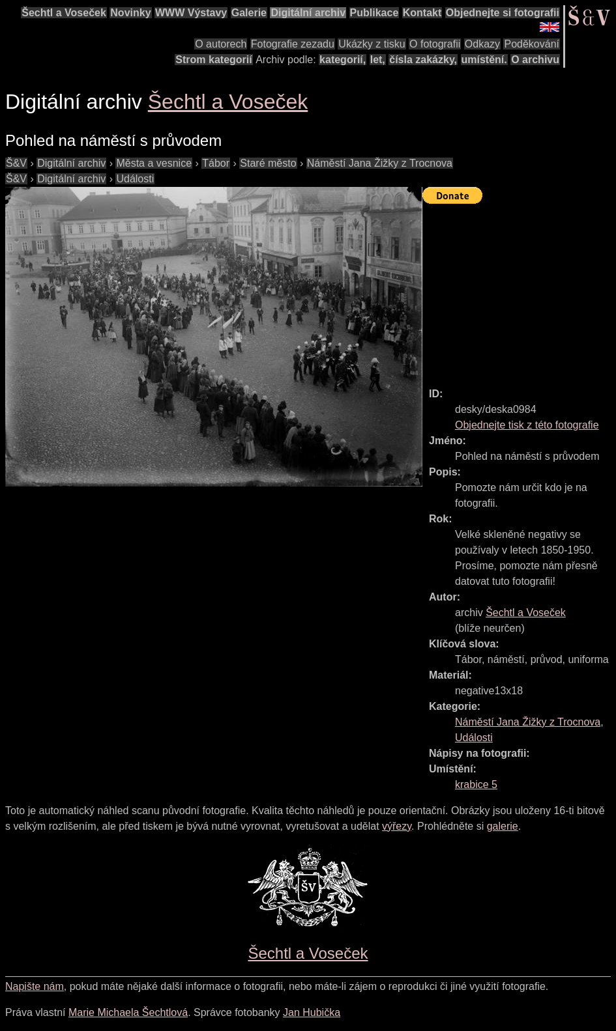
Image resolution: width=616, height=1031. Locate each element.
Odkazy (482, 43)
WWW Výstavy (191, 12)
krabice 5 (476, 784)
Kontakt (422, 12)
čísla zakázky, (423, 59)
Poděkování (531, 43)
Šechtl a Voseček (64, 12)
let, (377, 59)
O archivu (535, 59)
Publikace (374, 12)
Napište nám (34, 986)
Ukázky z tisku (371, 43)
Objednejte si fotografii (502, 12)
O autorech (220, 43)
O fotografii (434, 43)
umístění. (484, 59)
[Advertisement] (519, 289)
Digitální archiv (308, 12)
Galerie (249, 12)
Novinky (130, 12)
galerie (502, 826)
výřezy (396, 826)
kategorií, (342, 59)
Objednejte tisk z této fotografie (527, 425)
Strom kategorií (213, 59)
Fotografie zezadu (292, 43)
